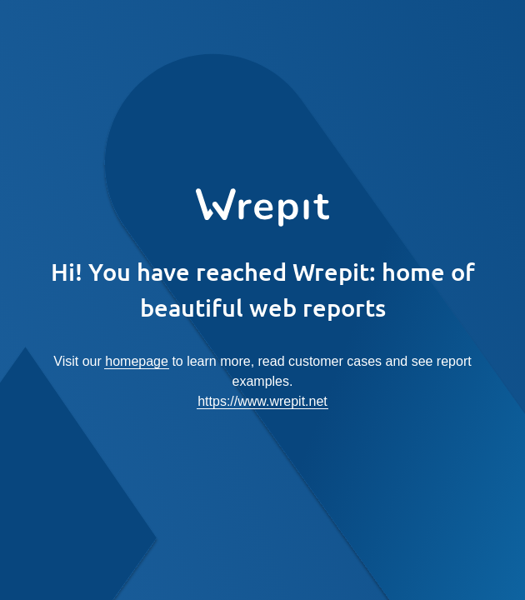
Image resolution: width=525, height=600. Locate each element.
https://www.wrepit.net (263, 401)
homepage (136, 361)
